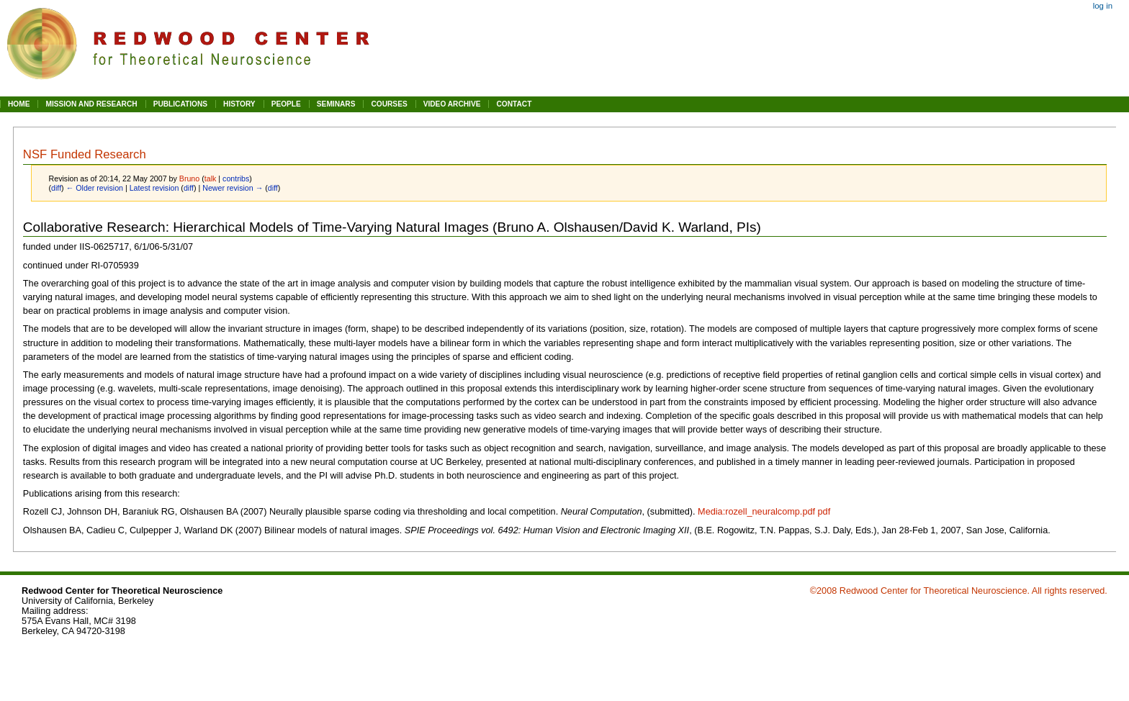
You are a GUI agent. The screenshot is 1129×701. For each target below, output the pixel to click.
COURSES (389, 104)
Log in (1102, 5)
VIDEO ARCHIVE (452, 104)
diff (56, 188)
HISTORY (239, 104)
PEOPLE (286, 104)
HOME (19, 104)
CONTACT (513, 104)
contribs (235, 178)
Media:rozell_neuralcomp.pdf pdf (764, 512)
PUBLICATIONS (180, 104)
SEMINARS (336, 104)
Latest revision (154, 188)
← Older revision (94, 188)
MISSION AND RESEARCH (91, 104)
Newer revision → (232, 188)
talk (210, 178)
